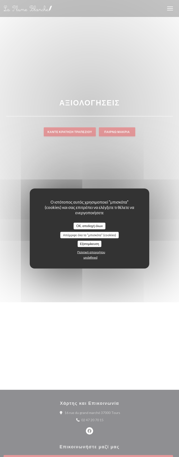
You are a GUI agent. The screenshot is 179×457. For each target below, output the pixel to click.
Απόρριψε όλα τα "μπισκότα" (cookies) (89, 235)
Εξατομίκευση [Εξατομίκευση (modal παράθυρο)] (89, 244)
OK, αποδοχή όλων (89, 226)
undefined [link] (90, 257)
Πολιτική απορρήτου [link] (91, 252)
